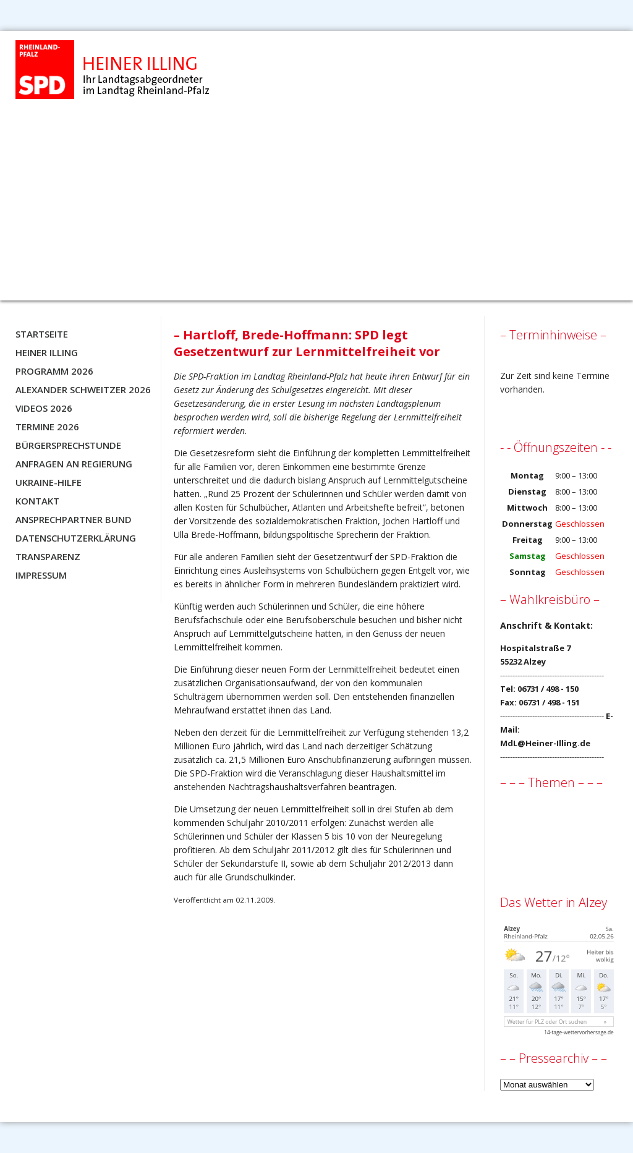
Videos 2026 (43, 408)
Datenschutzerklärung (75, 538)
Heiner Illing (46, 352)
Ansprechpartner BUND (73, 519)
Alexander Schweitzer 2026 (83, 389)
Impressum (41, 575)
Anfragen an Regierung (73, 463)
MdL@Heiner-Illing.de (545, 743)
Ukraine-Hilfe (48, 482)
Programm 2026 (54, 371)
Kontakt (37, 501)
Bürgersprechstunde (68, 445)
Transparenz (47, 556)
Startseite (41, 334)
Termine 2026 (47, 426)
